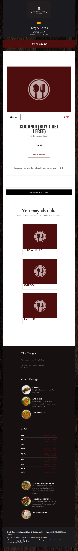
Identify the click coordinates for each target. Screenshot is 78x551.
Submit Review (39, 192)
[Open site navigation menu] (39, 23)
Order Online (39, 44)
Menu (29, 532)
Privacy (49, 532)
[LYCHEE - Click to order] (40, 318)
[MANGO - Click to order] (40, 283)
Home (20, 532)
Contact (39, 532)
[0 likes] (66, 117)
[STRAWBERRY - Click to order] (40, 248)
